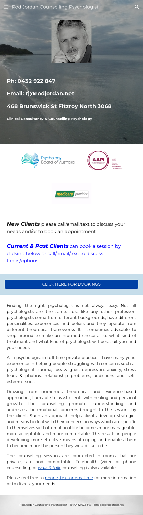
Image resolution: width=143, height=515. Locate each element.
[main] (71, 99)
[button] (6, 7)
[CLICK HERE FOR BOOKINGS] (71, 284)
